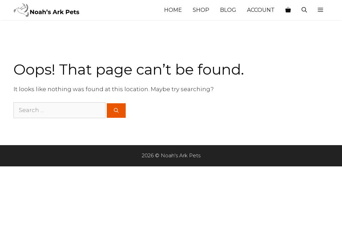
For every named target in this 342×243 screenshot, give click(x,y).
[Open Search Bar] (304, 10)
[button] (320, 10)
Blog (228, 10)
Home (173, 10)
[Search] (116, 110)
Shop (201, 10)
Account (261, 10)
